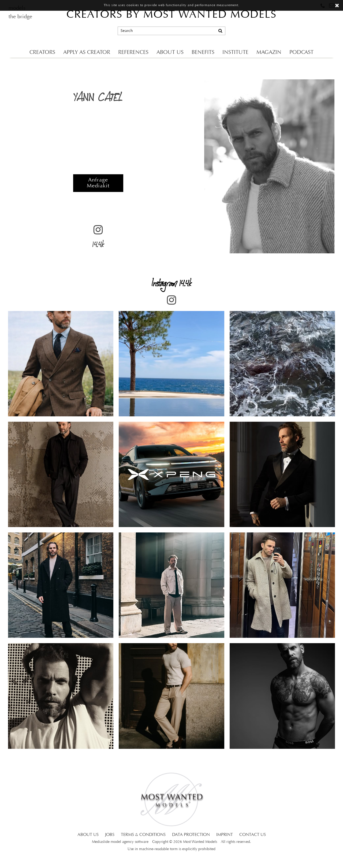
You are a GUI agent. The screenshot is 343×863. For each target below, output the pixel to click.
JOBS (109, 835)
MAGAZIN (268, 52)
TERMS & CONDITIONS (143, 835)
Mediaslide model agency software (120, 842)
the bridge (20, 17)
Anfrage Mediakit (98, 183)
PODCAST (301, 52)
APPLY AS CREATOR (86, 52)
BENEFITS (203, 52)
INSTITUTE (235, 52)
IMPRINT (224, 835)
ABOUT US (170, 52)
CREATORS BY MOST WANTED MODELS (171, 15)
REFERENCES (133, 52)
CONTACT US (252, 835)
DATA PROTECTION (191, 835)
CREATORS (42, 52)
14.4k (98, 238)
